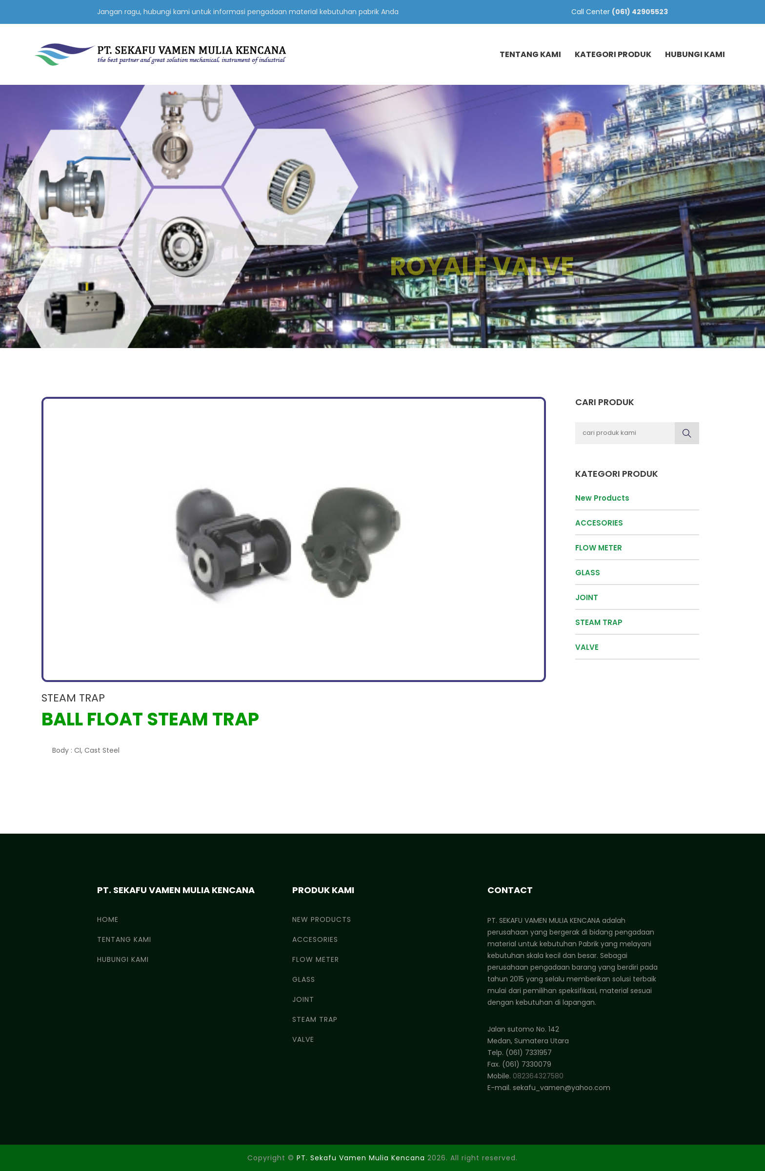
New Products (602, 498)
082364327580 (538, 1076)
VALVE (587, 647)
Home (108, 919)
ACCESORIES (599, 523)
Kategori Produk (613, 54)
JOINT (586, 597)
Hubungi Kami (695, 54)
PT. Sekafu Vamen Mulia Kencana (361, 1158)
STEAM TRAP (73, 697)
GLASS (587, 572)
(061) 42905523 (640, 12)
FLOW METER (598, 548)
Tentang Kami (530, 54)
